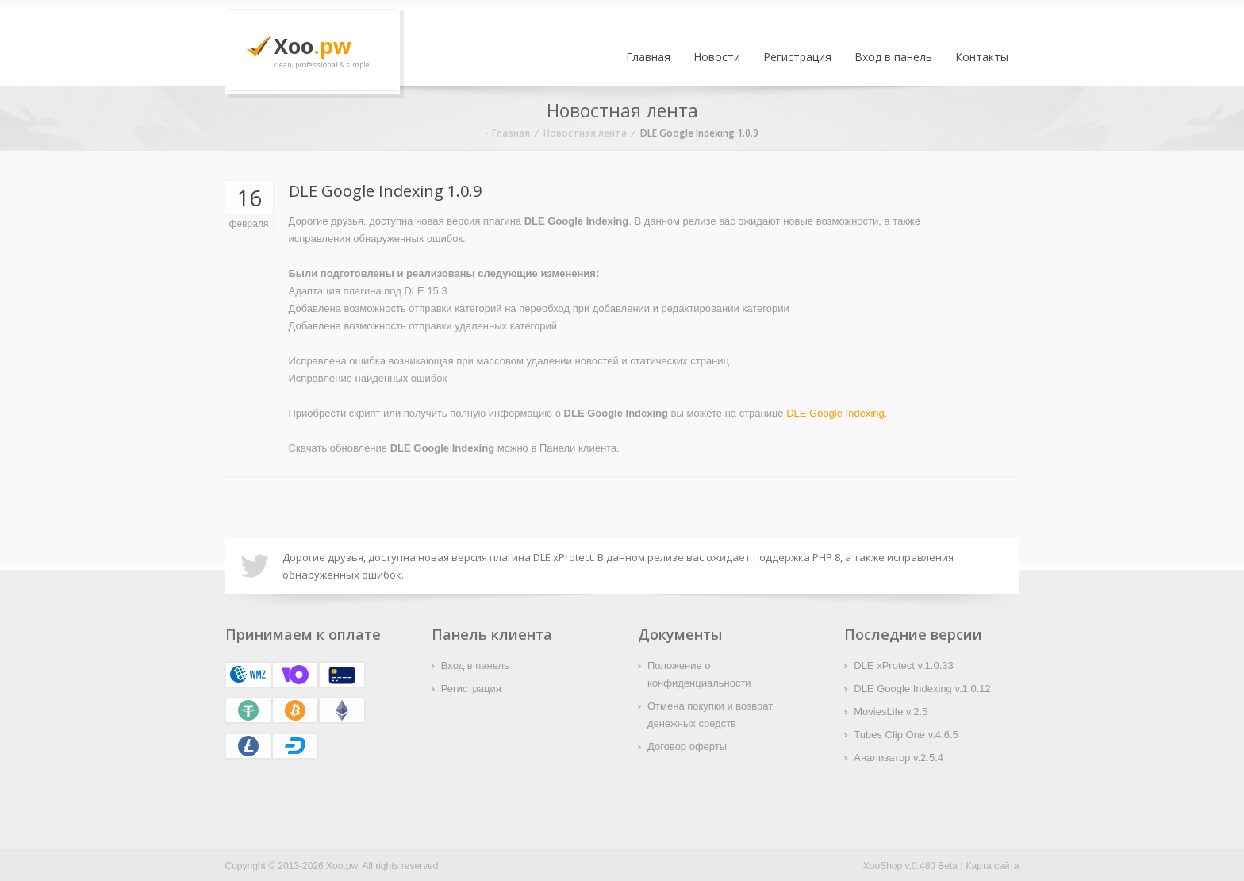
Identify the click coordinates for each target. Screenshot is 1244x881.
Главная (648, 56)
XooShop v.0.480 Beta (910, 865)
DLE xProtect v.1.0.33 (904, 665)
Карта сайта (992, 865)
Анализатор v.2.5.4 (898, 758)
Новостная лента (585, 133)
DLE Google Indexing (835, 413)
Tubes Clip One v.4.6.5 (906, 735)
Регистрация (797, 56)
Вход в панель (893, 56)
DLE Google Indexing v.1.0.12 (922, 688)
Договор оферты (687, 746)
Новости (716, 56)
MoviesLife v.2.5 (890, 711)
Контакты (981, 56)
